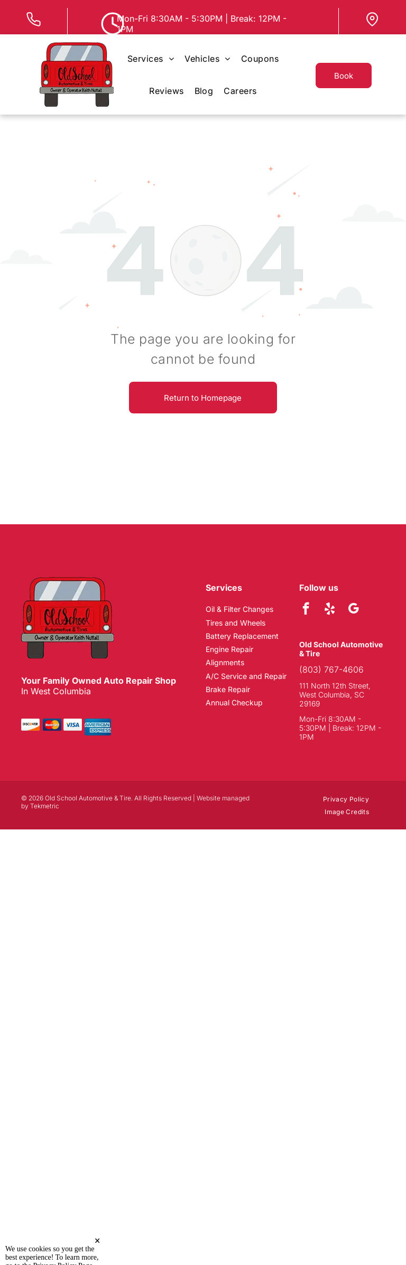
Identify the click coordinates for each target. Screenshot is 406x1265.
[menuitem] (150, 58)
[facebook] (306, 609)
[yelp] (329, 609)
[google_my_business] (353, 609)
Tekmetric (44, 806)
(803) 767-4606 (331, 669)
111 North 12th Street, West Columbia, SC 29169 (335, 694)
